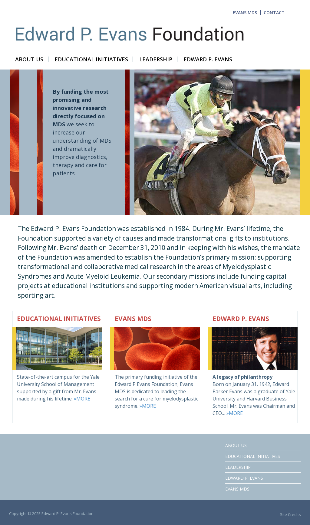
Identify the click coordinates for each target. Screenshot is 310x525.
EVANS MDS (245, 12)
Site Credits (290, 514)
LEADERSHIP (238, 467)
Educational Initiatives (252, 456)
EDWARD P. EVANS (241, 318)
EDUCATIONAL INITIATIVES (59, 318)
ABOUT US (236, 445)
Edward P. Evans (244, 478)
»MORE (82, 398)
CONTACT (274, 12)
